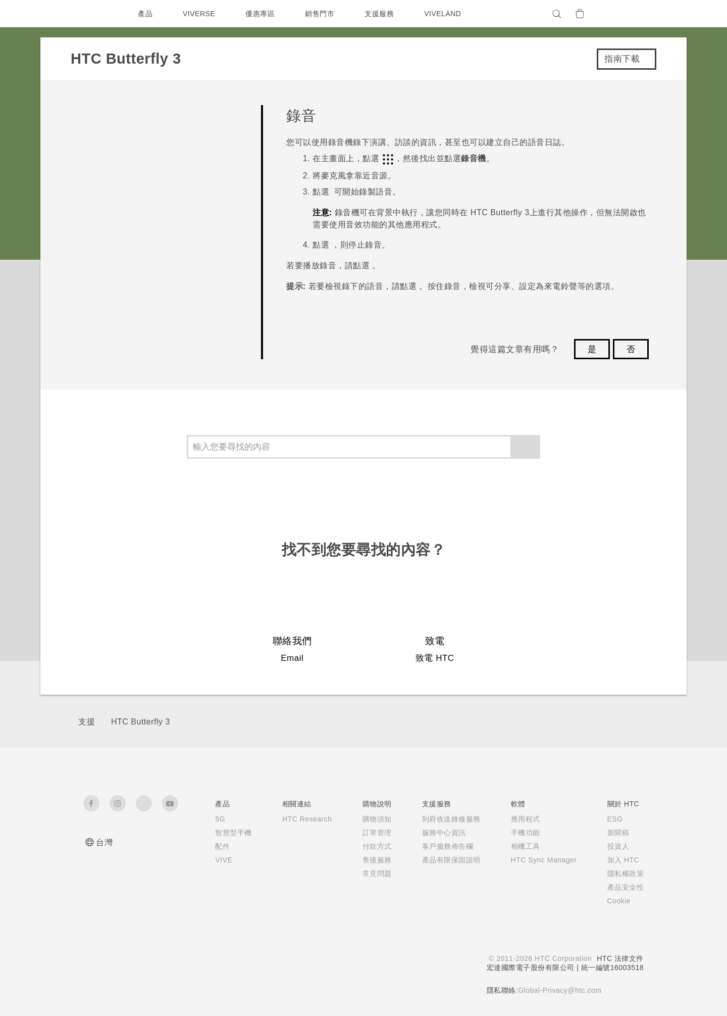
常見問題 (371, 873)
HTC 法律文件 (620, 958)
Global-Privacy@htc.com (558, 990)
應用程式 (519, 819)
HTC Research (299, 819)
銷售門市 (322, 13)
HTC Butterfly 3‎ (140, 721)
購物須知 (371, 819)
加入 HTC (623, 859)
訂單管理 (371, 832)
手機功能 (519, 832)
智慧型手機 (223, 832)
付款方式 (371, 846)
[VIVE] (630, 13)
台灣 (104, 842)
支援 (86, 721)
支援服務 (381, 13)
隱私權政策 (625, 873)
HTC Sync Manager (541, 859)
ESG (615, 819)
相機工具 (519, 846)
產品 (145, 13)
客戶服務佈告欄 (442, 846)
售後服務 (371, 859)
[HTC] (95, 14)
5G (210, 819)
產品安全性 (625, 887)
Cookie (620, 900)
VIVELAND (447, 13)
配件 (212, 846)
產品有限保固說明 (445, 859)
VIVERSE (200, 13)
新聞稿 (618, 832)
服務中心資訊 (438, 832)
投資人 (618, 846)
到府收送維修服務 (445, 819)
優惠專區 (262, 13)
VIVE (214, 859)
